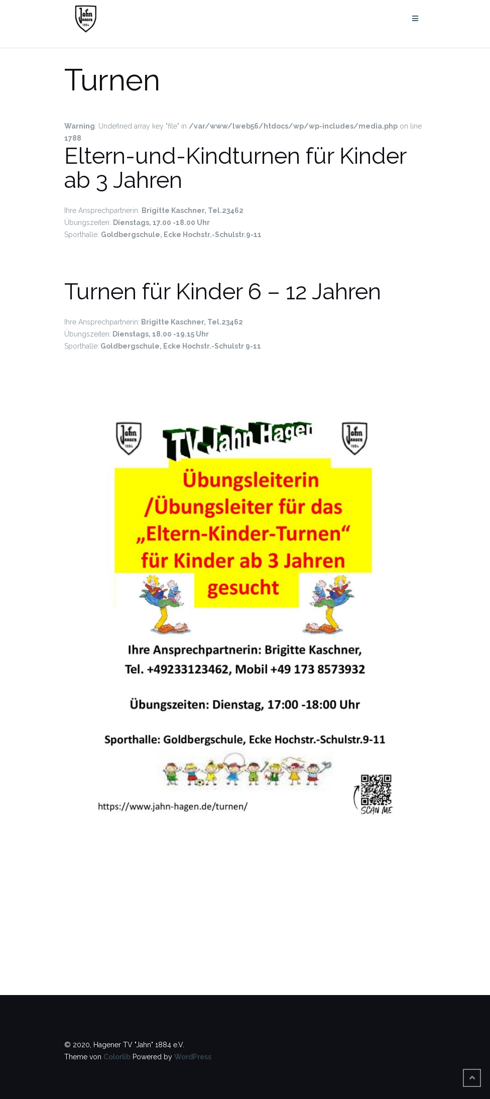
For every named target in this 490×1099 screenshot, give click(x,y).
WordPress (192, 1057)
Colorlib (117, 1057)
